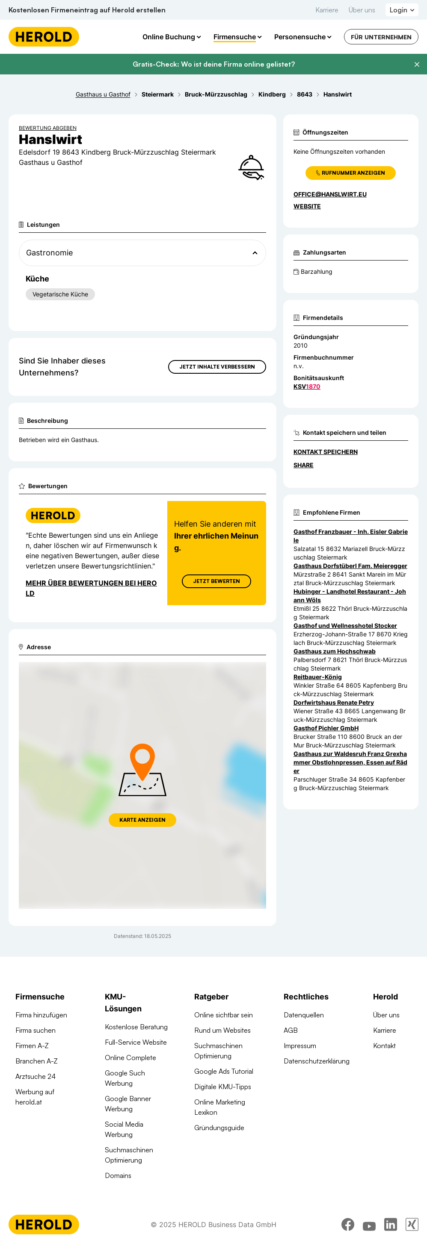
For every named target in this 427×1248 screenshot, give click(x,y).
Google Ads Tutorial (223, 1071)
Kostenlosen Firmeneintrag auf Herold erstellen (87, 10)
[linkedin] (390, 1224)
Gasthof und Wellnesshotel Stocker (345, 625)
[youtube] (369, 1224)
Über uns (362, 10)
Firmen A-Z (32, 1045)
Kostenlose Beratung (136, 1026)
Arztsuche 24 (35, 1076)
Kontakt (384, 1045)
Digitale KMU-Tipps (222, 1086)
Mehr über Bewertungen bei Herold (91, 588)
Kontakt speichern (326, 451)
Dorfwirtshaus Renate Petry (334, 702)
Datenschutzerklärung (317, 1061)
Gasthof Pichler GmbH (326, 728)
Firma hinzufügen (41, 1015)
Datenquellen (304, 1015)
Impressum (300, 1045)
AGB (291, 1030)
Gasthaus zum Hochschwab (335, 651)
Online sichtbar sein (223, 1015)
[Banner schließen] (417, 64)
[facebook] (347, 1224)
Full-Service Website (136, 1042)
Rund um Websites (222, 1030)
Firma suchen (35, 1030)
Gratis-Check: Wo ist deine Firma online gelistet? (214, 64)
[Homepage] (44, 37)
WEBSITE (307, 206)
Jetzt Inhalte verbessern (217, 366)
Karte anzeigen (142, 820)
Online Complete (130, 1057)
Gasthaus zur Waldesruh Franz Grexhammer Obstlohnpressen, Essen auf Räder (350, 762)
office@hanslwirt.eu (330, 194)
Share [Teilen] (304, 465)
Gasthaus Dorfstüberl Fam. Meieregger (350, 565)
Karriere (326, 10)
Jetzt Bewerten (216, 581)
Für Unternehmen (381, 37)
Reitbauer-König (318, 676)
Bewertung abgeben (48, 128)
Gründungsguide (219, 1127)
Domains (118, 1175)
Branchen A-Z (36, 1061)
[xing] (412, 1224)
